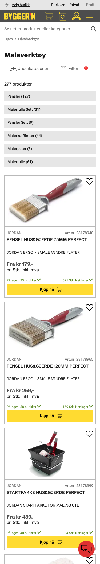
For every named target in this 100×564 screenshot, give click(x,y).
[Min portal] (76, 16)
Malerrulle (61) (20, 162)
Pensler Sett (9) (20, 122)
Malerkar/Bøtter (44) (24, 135)
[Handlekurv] (49, 16)
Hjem (8, 39)
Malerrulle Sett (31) (24, 109)
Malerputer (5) (19, 148)
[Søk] (93, 28)
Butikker (58, 5)
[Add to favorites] (89, 181)
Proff (90, 4)
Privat (74, 4)
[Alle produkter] (89, 16)
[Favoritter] (63, 16)
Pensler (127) (18, 96)
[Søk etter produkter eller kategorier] (50, 28)
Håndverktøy (28, 39)
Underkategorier (29, 69)
